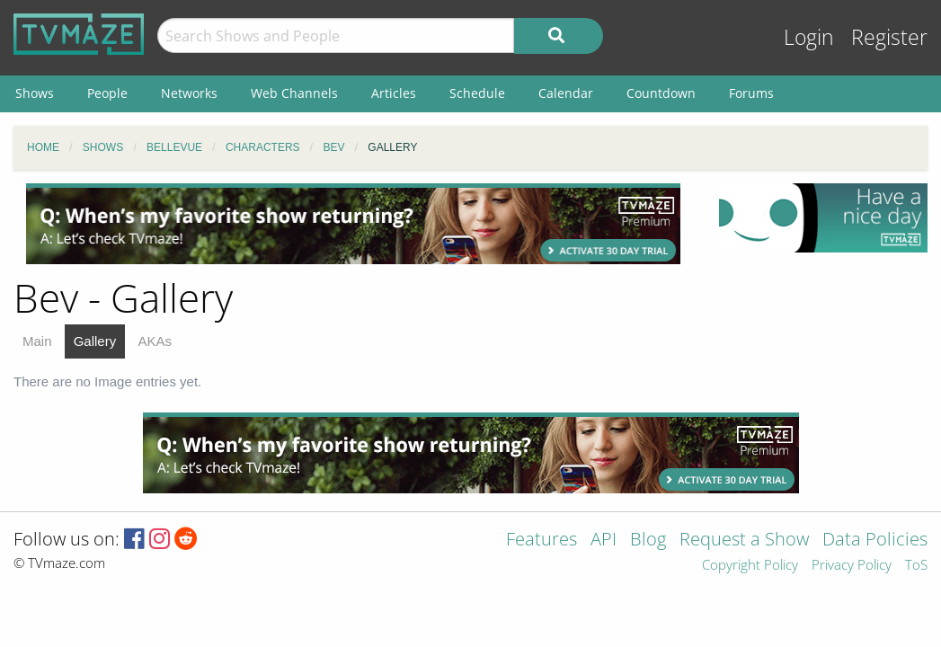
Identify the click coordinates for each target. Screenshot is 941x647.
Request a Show (744, 540)
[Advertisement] (353, 223)
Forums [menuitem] (751, 93)
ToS (916, 565)
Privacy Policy (852, 565)
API (603, 540)
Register (889, 37)
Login (809, 37)
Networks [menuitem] (189, 93)
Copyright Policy (750, 565)
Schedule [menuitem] (477, 93)
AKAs (155, 341)
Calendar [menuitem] (565, 93)
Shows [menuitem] (34, 93)
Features (541, 540)
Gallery (95, 341)
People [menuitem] (107, 93)
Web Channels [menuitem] (294, 93)
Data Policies (875, 540)
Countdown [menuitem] (661, 93)
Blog (648, 540)
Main (37, 341)
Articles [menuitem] (393, 93)
